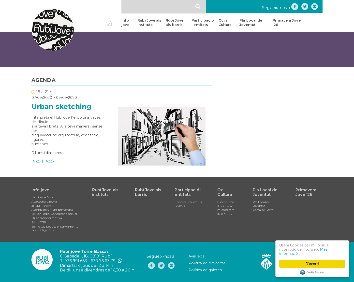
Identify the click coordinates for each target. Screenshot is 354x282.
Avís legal (197, 256)
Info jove (125, 22)
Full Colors (224, 214)
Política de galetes (205, 270)
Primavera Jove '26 (286, 22)
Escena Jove (226, 202)
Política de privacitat (207, 263)
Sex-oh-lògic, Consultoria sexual (54, 214)
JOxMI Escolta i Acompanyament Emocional (52, 207)
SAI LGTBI (38, 222)
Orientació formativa (46, 218)
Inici (113, 20)
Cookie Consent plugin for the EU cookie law (312, 272)
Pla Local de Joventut (250, 22)
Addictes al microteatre (225, 208)
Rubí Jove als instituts (149, 22)
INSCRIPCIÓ (42, 161)
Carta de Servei (263, 210)
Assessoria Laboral (44, 201)
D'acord (312, 263)
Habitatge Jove (42, 197)
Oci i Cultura (225, 22)
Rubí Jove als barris (174, 22)
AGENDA (43, 80)
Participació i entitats (203, 22)
